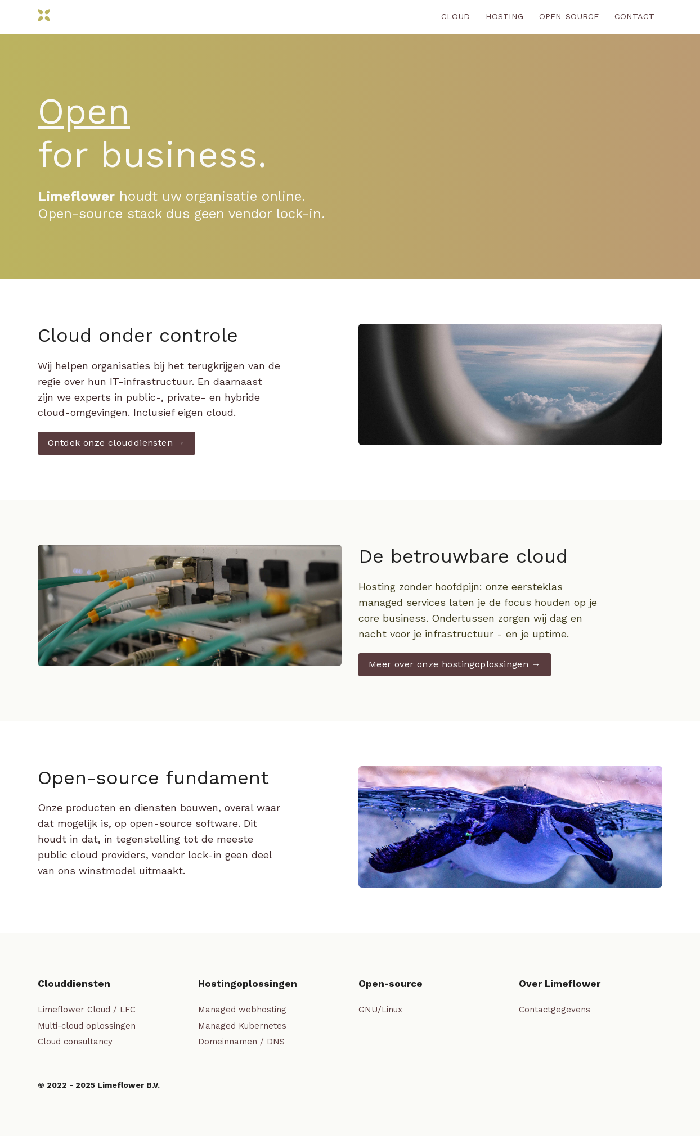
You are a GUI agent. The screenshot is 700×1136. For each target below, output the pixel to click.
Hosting (504, 16)
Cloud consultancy (75, 1042)
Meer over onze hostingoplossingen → (455, 664)
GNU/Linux (380, 1009)
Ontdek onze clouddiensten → (116, 442)
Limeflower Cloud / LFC (87, 1009)
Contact (634, 16)
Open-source (569, 16)
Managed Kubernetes (242, 1026)
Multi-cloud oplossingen (87, 1026)
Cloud (455, 16)
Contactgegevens (554, 1009)
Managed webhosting (242, 1009)
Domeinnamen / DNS (241, 1042)
